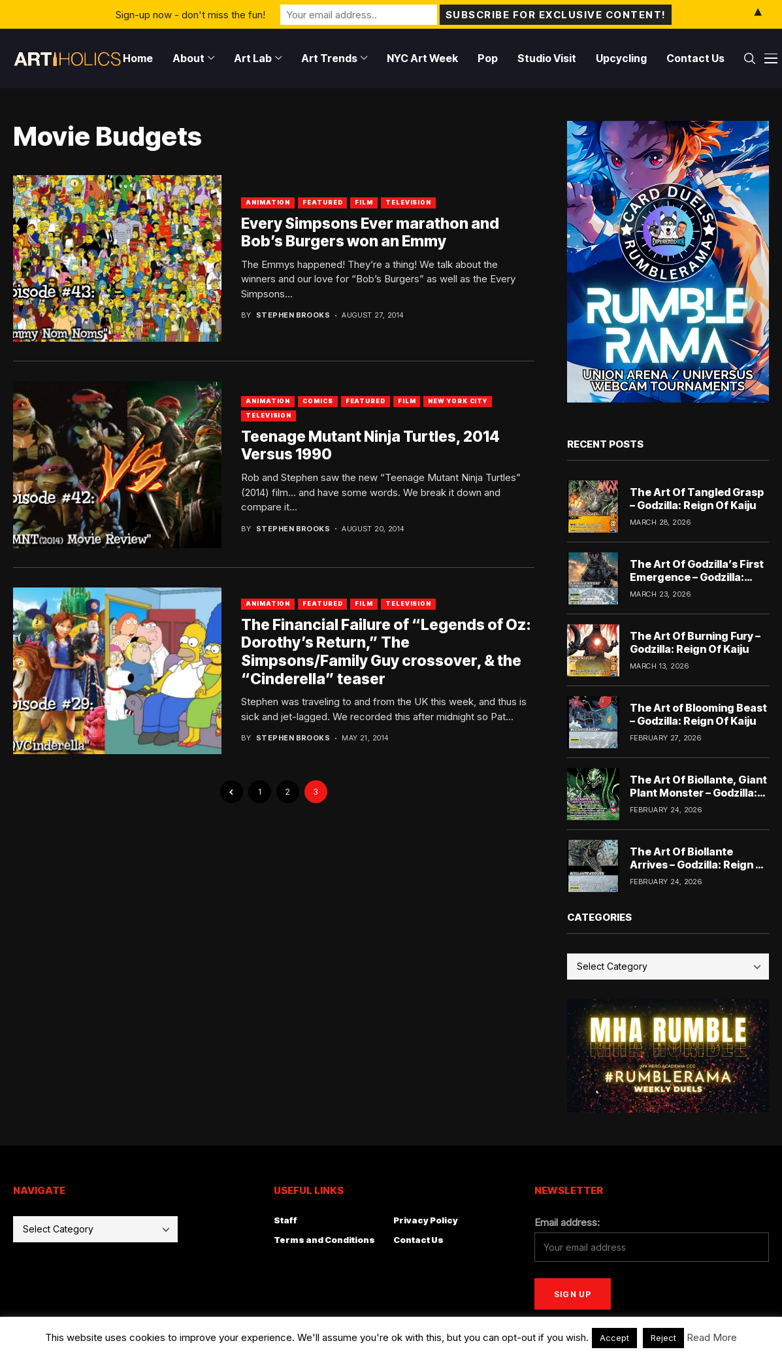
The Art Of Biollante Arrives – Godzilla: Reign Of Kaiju (699, 864)
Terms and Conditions (324, 1239)
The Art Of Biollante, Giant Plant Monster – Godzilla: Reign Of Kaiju (698, 792)
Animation (268, 202)
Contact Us (418, 1239)
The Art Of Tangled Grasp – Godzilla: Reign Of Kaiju (697, 498)
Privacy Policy (425, 1220)
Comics (317, 401)
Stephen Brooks (293, 315)
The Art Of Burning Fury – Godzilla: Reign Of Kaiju (695, 642)
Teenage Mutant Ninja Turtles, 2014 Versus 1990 (370, 445)
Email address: (567, 1222)
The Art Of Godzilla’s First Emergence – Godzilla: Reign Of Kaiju (697, 576)
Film (364, 202)
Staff (285, 1220)
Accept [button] (614, 1337)
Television (408, 202)
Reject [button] (663, 1337)
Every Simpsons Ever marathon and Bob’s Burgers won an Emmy (370, 232)
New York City (457, 401)
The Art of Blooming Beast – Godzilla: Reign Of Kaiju (698, 714)
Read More (712, 1337)
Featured (322, 202)
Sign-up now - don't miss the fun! (190, 14)
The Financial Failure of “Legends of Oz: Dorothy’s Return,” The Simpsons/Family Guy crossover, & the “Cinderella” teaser (386, 652)
